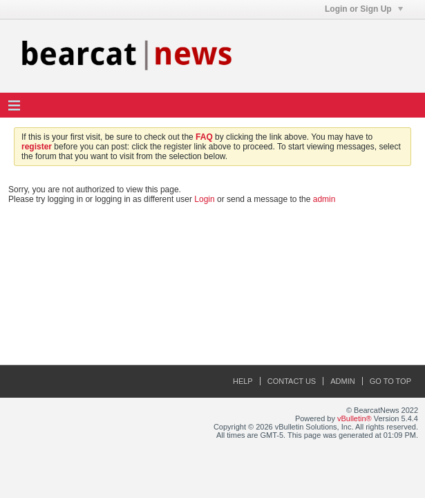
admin (324, 199)
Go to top (390, 381)
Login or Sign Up (364, 9)
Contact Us (292, 381)
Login (204, 199)
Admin (342, 381)
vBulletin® (354, 418)
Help (243, 381)
